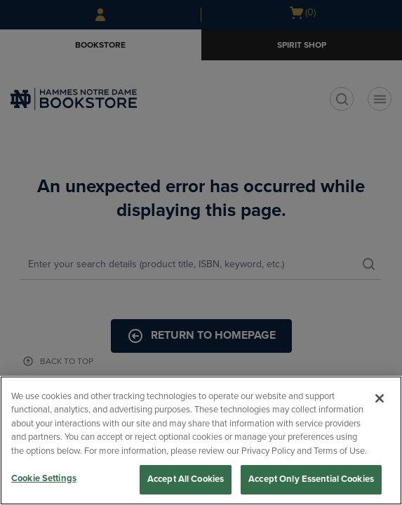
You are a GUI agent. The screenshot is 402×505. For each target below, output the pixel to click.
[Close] (379, 398)
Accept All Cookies (185, 479)
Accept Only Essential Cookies (311, 479)
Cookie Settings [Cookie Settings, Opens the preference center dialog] (43, 478)
